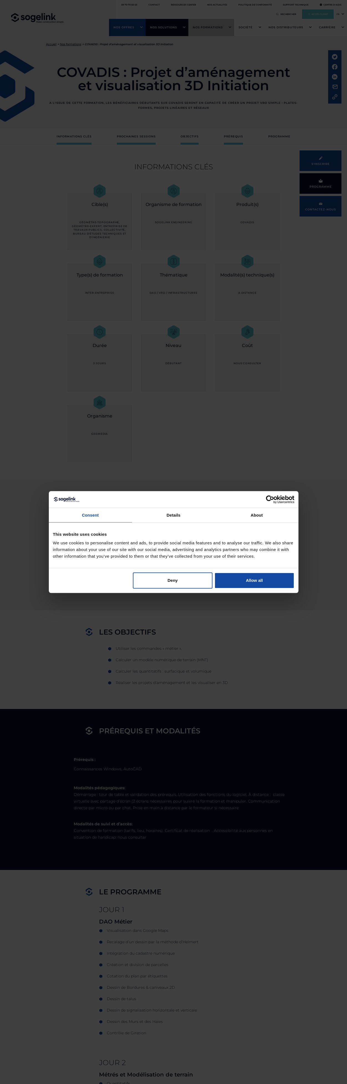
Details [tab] (174, 515)
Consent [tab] (90, 515)
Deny (173, 580)
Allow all (254, 580)
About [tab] (257, 515)
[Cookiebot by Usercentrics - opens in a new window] (270, 499)
